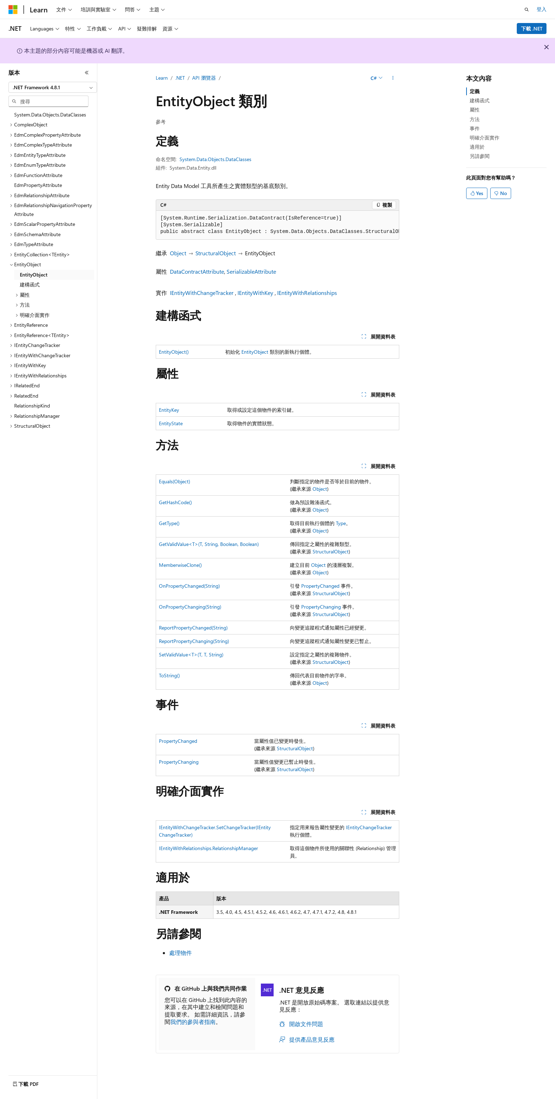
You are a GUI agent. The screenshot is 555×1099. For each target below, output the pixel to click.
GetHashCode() (175, 502)
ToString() (169, 675)
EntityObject (254, 351)
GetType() (169, 523)
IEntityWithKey (255, 292)
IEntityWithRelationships (307, 292)
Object (178, 253)
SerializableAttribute (251, 271)
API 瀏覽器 (204, 77)
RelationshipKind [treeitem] (32, 405)
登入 (542, 9)
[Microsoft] (13, 9)
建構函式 (480, 100)
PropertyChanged (320, 585)
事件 (475, 128)
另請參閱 (480, 156)
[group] (277, 225)
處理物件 (180, 952)
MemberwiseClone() (180, 565)
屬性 (475, 109)
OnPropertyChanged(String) (189, 585)
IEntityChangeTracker (369, 827)
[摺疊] (86, 72)
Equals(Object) (174, 481)
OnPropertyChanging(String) (190, 606)
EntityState (171, 423)
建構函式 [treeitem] (30, 284)
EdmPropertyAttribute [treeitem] (38, 185)
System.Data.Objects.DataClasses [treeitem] (50, 114)
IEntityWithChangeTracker (202, 292)
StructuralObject (215, 253)
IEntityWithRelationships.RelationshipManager (208, 848)
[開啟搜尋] (527, 9)
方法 (475, 119)
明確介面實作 (484, 137)
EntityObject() (174, 351)
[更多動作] (393, 78)
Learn (162, 77)
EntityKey (169, 409)
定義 (475, 91)
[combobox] (52, 87)
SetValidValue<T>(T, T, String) (191, 654)
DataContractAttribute (197, 271)
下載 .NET (532, 28)
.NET (180, 77)
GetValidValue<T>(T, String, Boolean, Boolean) (209, 544)
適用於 (477, 146)
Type (341, 523)
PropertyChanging (321, 606)
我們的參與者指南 (193, 1021)
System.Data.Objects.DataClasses (215, 159)
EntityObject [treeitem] (33, 274)
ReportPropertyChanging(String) (194, 641)
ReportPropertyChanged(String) (193, 627)
